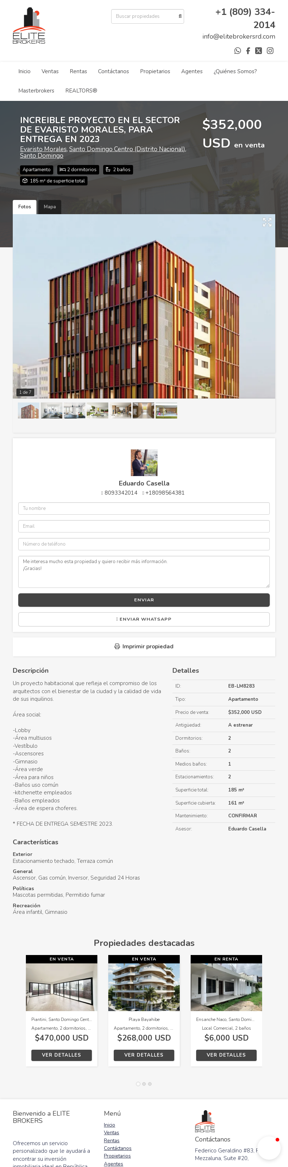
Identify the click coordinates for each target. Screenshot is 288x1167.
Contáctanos (113, 71)
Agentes (192, 71)
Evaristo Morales (43, 149)
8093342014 (121, 492)
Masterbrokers (36, 90)
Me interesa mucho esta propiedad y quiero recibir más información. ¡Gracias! (144, 572)
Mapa (50, 207)
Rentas (78, 71)
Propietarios (155, 71)
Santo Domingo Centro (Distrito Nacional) (127, 149)
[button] (19, 1014)
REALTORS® (81, 90)
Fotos (24, 207)
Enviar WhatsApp (144, 619)
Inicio (24, 71)
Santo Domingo (41, 156)
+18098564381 (165, 492)
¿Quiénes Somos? (235, 71)
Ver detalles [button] (61, 1055)
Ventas (50, 71)
